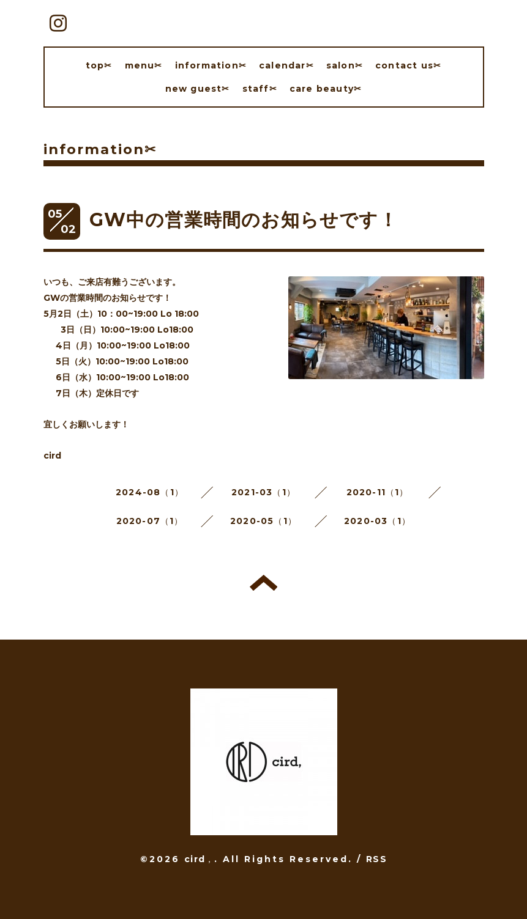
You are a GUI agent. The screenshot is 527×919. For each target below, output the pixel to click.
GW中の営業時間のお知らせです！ (243, 220)
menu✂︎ (144, 65)
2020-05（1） (263, 520)
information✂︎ (211, 65)
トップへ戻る (263, 583)
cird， (199, 859)
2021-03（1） (263, 492)
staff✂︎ (259, 88)
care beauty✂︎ (326, 88)
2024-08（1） (150, 492)
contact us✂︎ (408, 65)
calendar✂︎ (286, 65)
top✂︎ (99, 65)
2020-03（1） (377, 520)
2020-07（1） (150, 520)
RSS (376, 859)
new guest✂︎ (197, 88)
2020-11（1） (377, 492)
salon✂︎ (344, 65)
